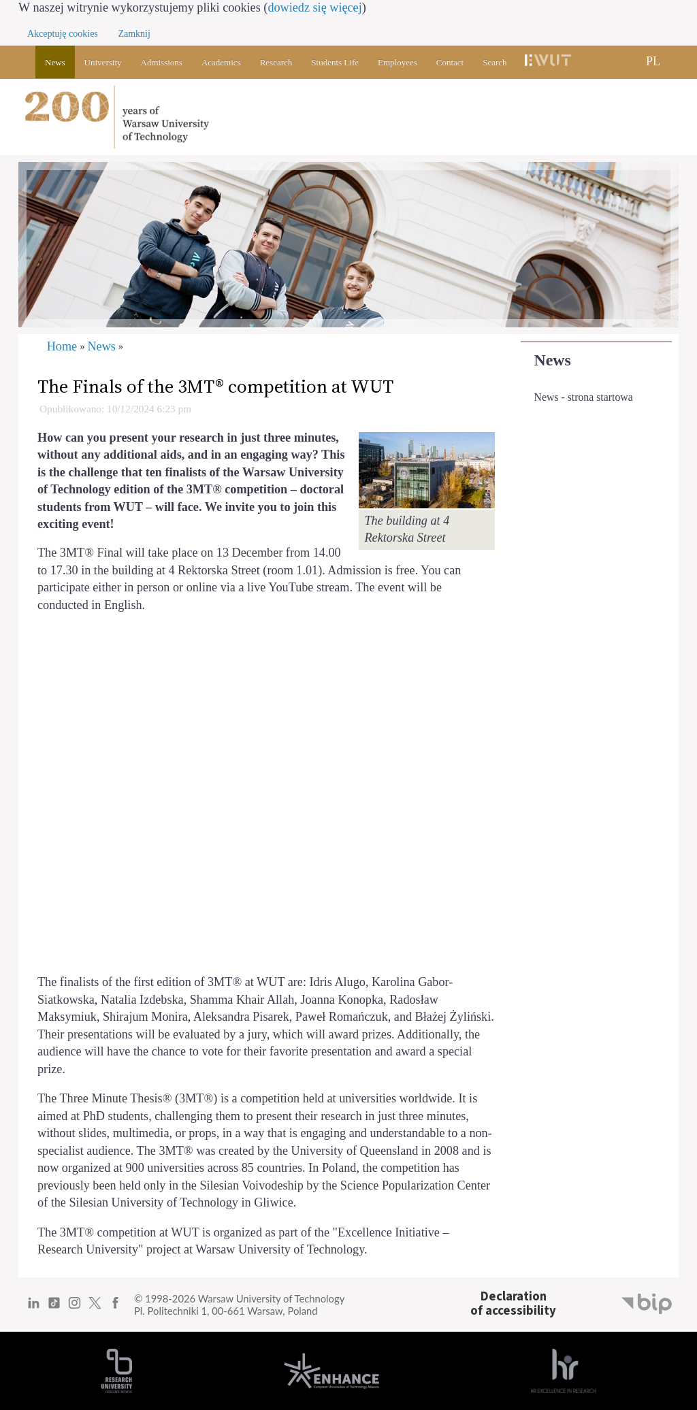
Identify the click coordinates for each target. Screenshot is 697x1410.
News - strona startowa (583, 397)
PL (653, 61)
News (552, 360)
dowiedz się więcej (314, 7)
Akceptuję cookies (62, 34)
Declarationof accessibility (513, 1303)
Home (62, 346)
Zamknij (134, 34)
